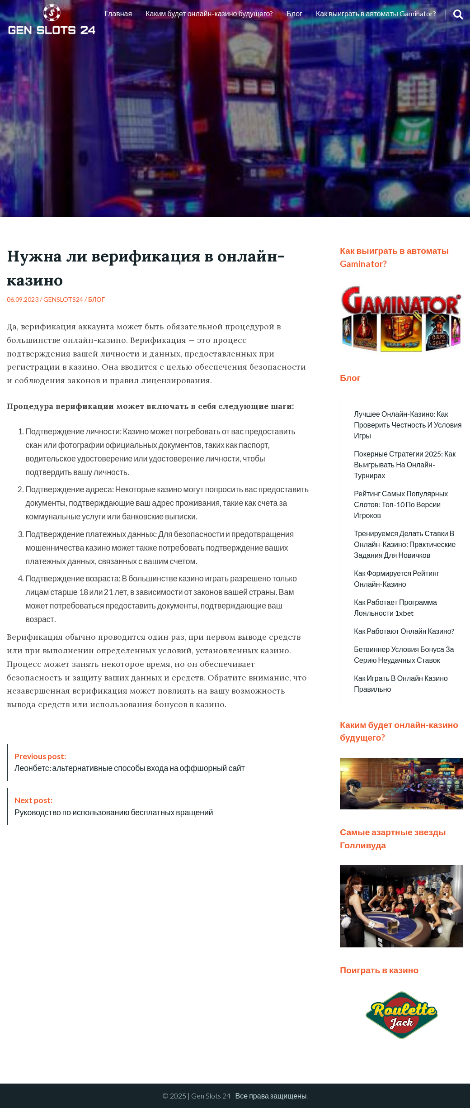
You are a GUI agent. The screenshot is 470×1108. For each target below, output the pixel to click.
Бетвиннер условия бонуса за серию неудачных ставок (404, 654)
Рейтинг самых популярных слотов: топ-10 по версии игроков (401, 504)
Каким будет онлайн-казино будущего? (209, 13)
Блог (294, 13)
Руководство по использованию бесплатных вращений (113, 806)
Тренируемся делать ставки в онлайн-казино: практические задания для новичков (405, 544)
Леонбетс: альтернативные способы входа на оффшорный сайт (129, 762)
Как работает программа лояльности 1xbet (395, 607)
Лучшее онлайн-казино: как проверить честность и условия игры (407, 424)
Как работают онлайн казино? (404, 631)
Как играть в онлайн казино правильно (401, 683)
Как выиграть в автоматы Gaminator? (376, 13)
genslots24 (63, 299)
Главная (118, 13)
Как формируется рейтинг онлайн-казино (396, 578)
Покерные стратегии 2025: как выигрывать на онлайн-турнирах (405, 464)
